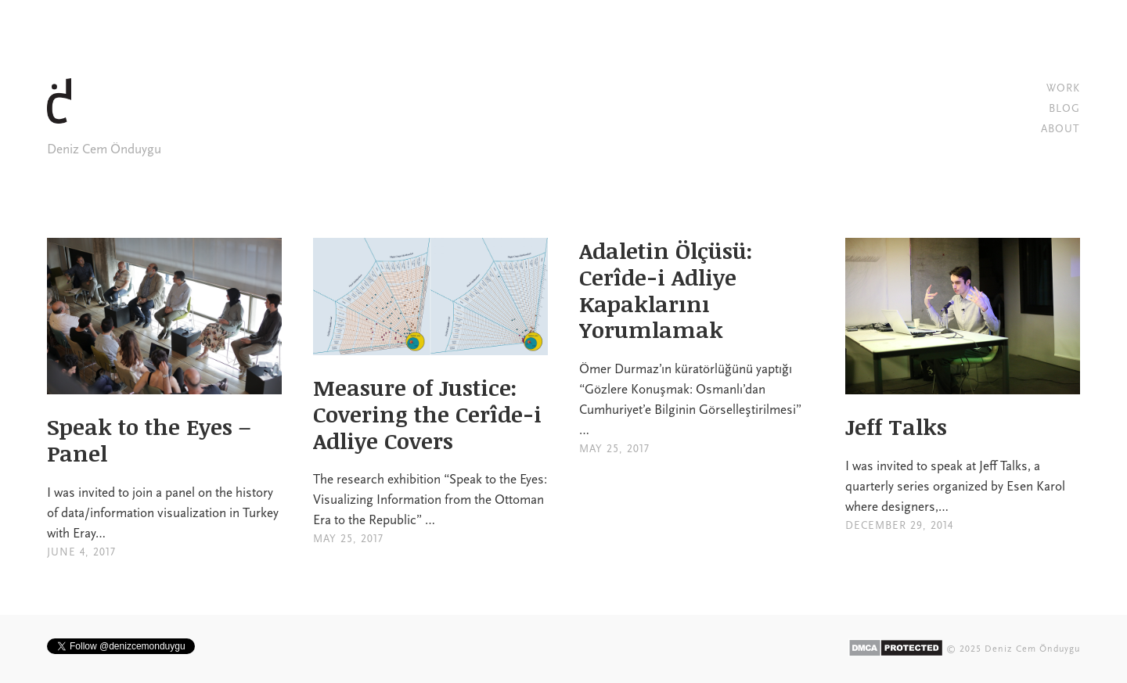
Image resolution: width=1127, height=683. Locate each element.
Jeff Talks (896, 426)
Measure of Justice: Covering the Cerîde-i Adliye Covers (427, 413)
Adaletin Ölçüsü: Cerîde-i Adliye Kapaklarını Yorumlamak (665, 289)
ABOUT (1060, 128)
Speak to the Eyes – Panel (148, 440)
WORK (1063, 88)
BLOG (1064, 108)
